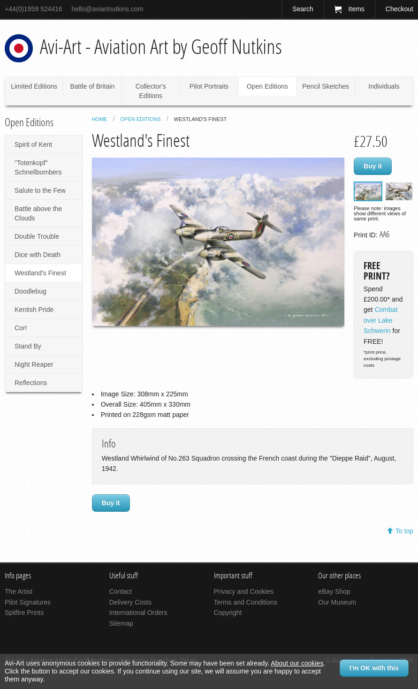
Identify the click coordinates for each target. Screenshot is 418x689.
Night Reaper (34, 364)
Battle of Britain (92, 86)
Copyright (228, 612)
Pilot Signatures (28, 602)
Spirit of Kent (33, 144)
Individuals (383, 86)
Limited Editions (34, 86)
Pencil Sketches (325, 86)
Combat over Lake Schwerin (380, 320)
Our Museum (337, 602)
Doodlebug (30, 291)
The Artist (18, 591)
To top (404, 531)
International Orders (138, 612)
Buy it (373, 166)
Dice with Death (38, 254)
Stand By (28, 346)
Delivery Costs (130, 602)
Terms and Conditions (245, 602)
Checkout (399, 9)
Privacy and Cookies (244, 591)
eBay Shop (334, 591)
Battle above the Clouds (38, 213)
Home (99, 119)
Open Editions (267, 86)
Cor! (21, 328)
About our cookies (297, 663)
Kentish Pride (34, 309)
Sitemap (121, 623)
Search (302, 9)
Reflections (31, 382)
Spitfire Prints (24, 612)
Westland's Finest (40, 273)
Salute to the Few (40, 190)
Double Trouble (37, 236)
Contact (120, 591)
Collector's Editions (151, 91)
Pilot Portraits (209, 86)
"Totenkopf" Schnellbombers (38, 167)
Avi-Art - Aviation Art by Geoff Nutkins (161, 47)
